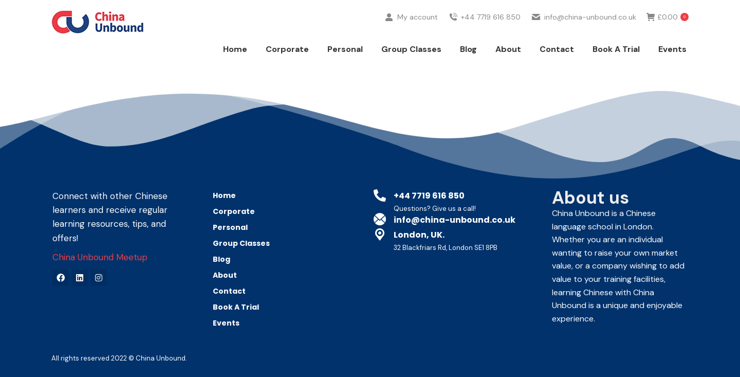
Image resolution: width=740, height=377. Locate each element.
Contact (229, 291)
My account (411, 36)
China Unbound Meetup (99, 257)
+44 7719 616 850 (484, 36)
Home (224, 195)
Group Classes (241, 243)
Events (226, 323)
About (225, 275)
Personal (233, 227)
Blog (221, 259)
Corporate (236, 211)
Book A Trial (236, 307)
